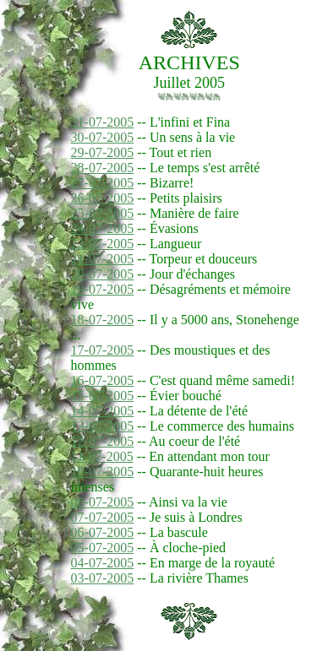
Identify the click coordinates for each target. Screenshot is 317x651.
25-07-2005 (102, 213)
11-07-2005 (102, 456)
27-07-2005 (102, 183)
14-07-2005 (102, 411)
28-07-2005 (102, 167)
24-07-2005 (102, 228)
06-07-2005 (102, 532)
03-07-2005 (102, 578)
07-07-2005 (102, 517)
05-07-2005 (102, 547)
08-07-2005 (102, 502)
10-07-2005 (102, 471)
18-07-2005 (102, 319)
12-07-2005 (102, 441)
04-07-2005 (102, 563)
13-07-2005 (102, 426)
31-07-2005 (102, 122)
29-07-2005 (102, 152)
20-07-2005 (102, 274)
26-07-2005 (102, 198)
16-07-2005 (102, 380)
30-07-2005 (102, 137)
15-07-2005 (102, 395)
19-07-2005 (102, 289)
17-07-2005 (102, 350)
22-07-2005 (102, 243)
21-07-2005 (102, 259)
